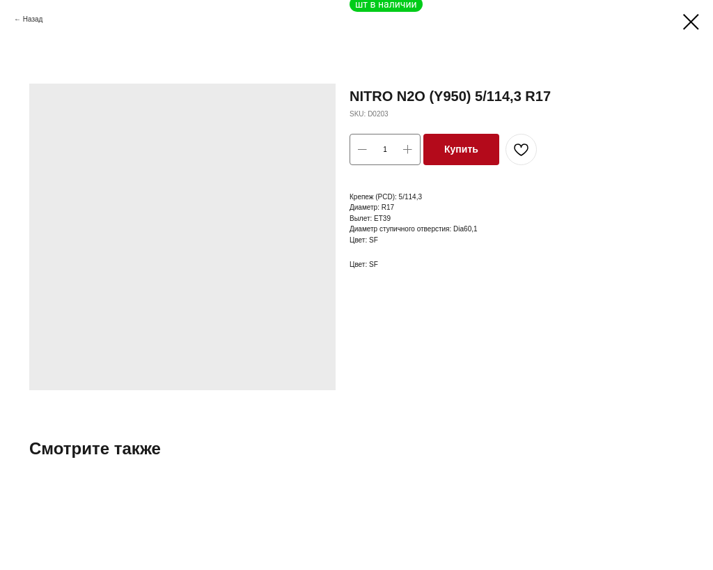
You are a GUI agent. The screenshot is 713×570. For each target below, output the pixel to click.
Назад (33, 19)
